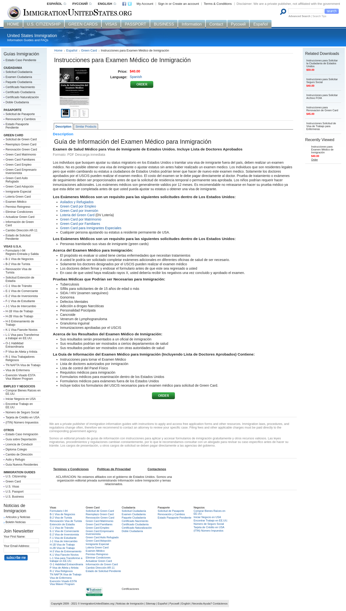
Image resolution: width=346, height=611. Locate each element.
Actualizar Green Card (20, 217)
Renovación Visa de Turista (66, 521)
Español (71, 50)
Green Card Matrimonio (21, 154)
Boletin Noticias (16, 522)
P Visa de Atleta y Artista (21, 351)
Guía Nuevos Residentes (22, 464)
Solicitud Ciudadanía (19, 72)
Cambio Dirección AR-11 (21, 230)
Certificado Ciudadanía (20, 92)
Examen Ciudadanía (19, 77)
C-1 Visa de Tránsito (19, 286)
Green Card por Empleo (78, 206)
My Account (144, 4)
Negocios (199, 507)
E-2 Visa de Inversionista (22, 296)
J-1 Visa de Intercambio (21, 306)
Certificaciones (130, 588)
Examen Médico (16, 201)
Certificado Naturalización (22, 97)
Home (58, 50)
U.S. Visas (12, 486)
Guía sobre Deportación (21, 439)
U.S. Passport (15, 491)
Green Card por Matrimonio (80, 219)
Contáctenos (220, 603)
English (185, 603)
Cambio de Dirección (19, 454)
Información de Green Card (102, 564)
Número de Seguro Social (22, 412)
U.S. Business (15, 496)
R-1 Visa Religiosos (61, 571)
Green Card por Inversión (79, 211)
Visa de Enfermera (18, 370)
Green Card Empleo (18, 164)
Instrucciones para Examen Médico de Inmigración (322, 149)
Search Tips (319, 16)
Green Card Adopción (20, 186)
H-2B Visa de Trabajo (19, 316)
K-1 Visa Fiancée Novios (21, 330)
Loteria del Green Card (77, 215)
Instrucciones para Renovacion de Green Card (322, 109)
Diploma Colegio (16, 449)
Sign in (163, 4)
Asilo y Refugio (15, 459)
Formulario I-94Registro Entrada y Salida (22, 252)
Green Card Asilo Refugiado (17, 179)
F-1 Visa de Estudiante (20, 301)
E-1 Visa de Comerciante (22, 291)
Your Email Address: (17, 546)
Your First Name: (14, 536)
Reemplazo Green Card (21, 144)
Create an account (186, 4)
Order (314, 159)
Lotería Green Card (18, 196)
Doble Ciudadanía (17, 102)
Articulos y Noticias (18, 517)
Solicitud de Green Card (21, 139)
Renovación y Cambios (21, 119)
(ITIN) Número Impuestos (22, 422)
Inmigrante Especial (18, 191)
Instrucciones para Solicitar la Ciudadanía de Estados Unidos (322, 63)
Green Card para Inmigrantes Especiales (90, 228)
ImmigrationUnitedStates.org (97, 603)
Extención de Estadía (62, 524)
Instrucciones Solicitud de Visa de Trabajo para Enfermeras (321, 126)
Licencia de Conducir (19, 444)
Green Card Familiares (20, 159)
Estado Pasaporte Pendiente (17, 126)
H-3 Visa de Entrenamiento (65, 551)
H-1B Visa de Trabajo (19, 311)
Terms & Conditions (218, 4)
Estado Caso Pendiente (21, 60)
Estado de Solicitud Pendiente (18, 237)
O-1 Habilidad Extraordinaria (15, 345)
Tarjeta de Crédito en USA (22, 417)
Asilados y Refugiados (76, 202)
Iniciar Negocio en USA (21, 399)
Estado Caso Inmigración (22, 434)
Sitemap (150, 603)
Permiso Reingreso (18, 206)
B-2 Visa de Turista (18, 264)
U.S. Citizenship (16, 476)
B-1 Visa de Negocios (20, 259)
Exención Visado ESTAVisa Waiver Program (21, 377)
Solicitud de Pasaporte (20, 114)
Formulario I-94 (59, 510)
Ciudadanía (128, 507)
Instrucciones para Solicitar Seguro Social (322, 81)
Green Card (13, 481)
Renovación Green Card (21, 149)
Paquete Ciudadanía (19, 82)
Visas (53, 507)
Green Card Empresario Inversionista (21, 171)
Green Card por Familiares (80, 224)
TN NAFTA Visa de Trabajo (23, 365)
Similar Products (85, 126)
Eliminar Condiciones (19, 212)
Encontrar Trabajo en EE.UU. (211, 520)
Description (63, 126)
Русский (174, 603)
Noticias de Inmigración (129, 603)
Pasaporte (164, 507)
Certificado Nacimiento (20, 87)
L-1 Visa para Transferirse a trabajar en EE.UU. (22, 336)
